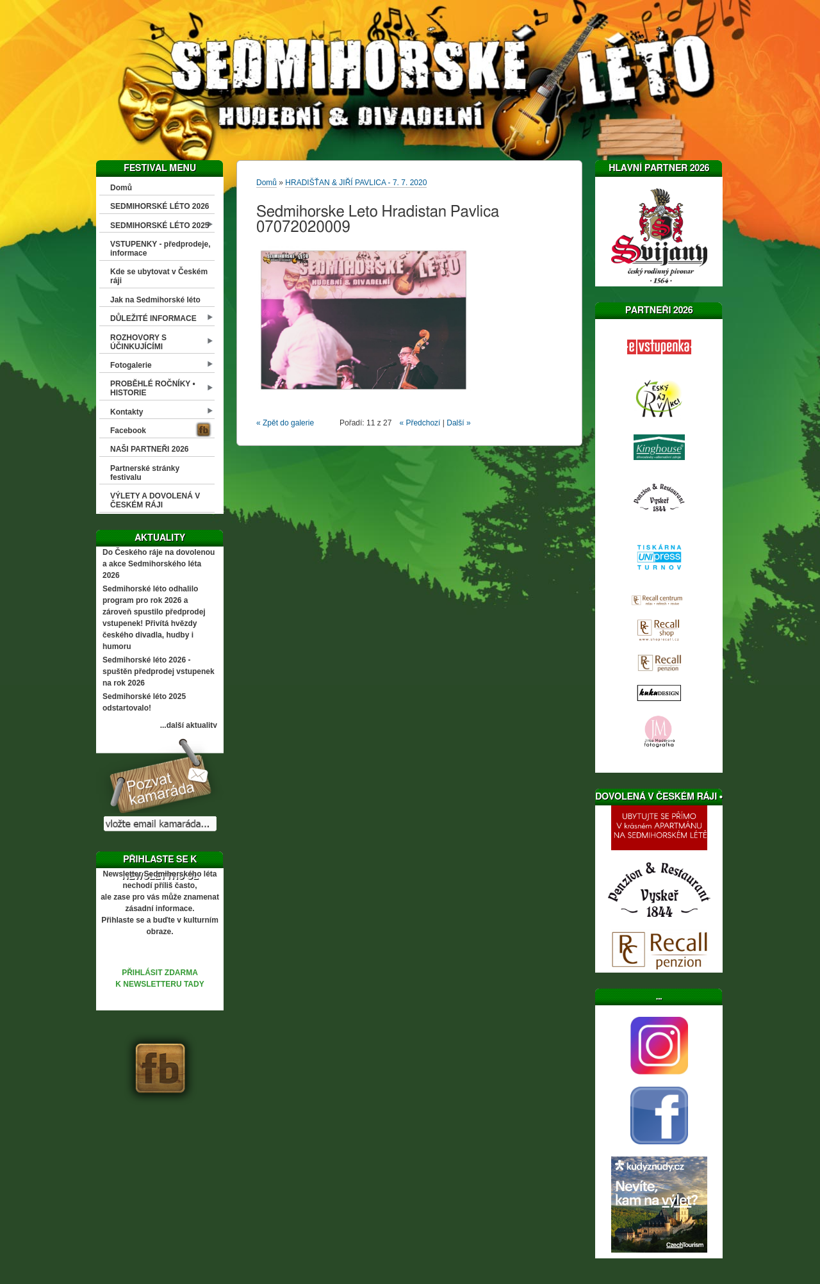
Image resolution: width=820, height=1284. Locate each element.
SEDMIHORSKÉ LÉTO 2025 (159, 225)
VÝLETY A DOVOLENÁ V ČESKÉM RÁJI (155, 500)
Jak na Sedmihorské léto (155, 299)
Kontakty (126, 411)
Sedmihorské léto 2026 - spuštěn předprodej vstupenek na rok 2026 (158, 671)
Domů (121, 187)
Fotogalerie (131, 365)
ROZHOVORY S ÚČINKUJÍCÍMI (138, 342)
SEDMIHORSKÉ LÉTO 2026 (159, 206)
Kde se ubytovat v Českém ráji (159, 276)
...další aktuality (188, 725)
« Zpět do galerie (285, 422)
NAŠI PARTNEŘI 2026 (149, 449)
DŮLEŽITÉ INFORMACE (153, 318)
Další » (458, 422)
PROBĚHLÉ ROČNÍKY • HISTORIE (152, 388)
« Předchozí (419, 422)
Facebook (128, 430)
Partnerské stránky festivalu (144, 473)
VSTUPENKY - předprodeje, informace (160, 249)
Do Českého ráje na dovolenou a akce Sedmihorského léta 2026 (158, 564)
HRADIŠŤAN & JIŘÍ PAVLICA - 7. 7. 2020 (356, 182)
